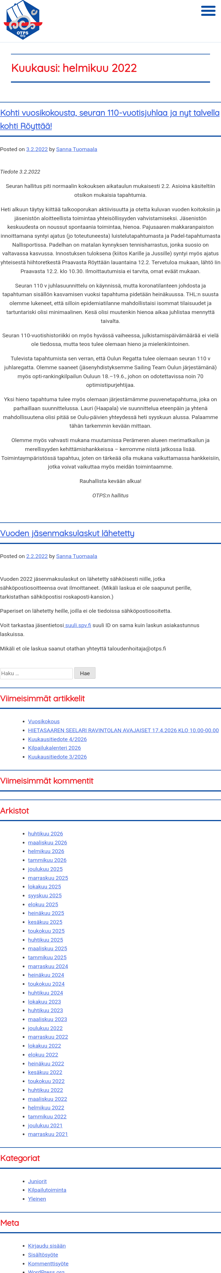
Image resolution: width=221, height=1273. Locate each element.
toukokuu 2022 (46, 1081)
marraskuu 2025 (48, 878)
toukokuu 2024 (46, 984)
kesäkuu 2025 (45, 922)
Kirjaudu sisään (47, 1245)
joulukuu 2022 (45, 1028)
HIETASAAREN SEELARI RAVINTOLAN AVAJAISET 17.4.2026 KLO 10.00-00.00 (123, 730)
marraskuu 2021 (48, 1134)
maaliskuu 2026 (47, 842)
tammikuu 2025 (47, 957)
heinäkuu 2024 (46, 975)
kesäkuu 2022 (45, 1072)
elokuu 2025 (43, 904)
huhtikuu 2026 (45, 833)
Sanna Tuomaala (76, 149)
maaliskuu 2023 (47, 1019)
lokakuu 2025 (44, 886)
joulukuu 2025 (45, 869)
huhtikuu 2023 (45, 1010)
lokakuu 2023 (44, 1001)
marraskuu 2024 (48, 966)
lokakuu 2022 (44, 1045)
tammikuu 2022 (47, 1116)
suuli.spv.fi (77, 625)
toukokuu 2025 (46, 931)
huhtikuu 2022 (45, 1090)
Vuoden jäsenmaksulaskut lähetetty (67, 533)
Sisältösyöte (43, 1254)
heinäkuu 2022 (46, 1063)
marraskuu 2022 (48, 1037)
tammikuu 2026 (47, 860)
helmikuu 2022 (46, 1107)
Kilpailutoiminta (47, 1190)
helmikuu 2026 (46, 851)
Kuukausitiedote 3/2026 (57, 756)
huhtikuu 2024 (45, 993)
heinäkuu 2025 (46, 913)
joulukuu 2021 (45, 1125)
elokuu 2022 (43, 1054)
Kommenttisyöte (48, 1263)
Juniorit (37, 1181)
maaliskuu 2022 (47, 1099)
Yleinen (37, 1199)
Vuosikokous (44, 721)
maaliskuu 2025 (47, 948)
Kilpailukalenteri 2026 (54, 748)
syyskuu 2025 (45, 895)
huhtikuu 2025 (45, 940)
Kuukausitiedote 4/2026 (57, 739)
